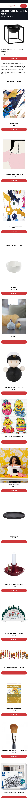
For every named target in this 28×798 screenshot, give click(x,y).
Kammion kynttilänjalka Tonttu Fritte (14, 584)
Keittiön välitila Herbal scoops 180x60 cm (14, 667)
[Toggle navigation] (2, 6)
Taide (3, 16)
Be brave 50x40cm (14, 123)
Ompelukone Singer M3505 (14, 485)
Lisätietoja (14, 58)
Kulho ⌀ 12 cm (14, 287)
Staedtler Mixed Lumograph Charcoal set (14, 792)
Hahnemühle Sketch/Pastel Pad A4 (14, 709)
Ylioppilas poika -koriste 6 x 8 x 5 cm (14, 387)
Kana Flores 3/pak (14, 336)
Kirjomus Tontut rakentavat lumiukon (14, 633)
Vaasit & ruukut (12, 49)
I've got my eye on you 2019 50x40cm (14, 226)
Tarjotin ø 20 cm (14, 536)
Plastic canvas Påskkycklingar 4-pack (14, 436)
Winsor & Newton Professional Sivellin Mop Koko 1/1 (14, 750)
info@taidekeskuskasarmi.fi (5, 1)
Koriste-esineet (9, 16)
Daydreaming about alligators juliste (14, 175)
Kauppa (23, 6)
